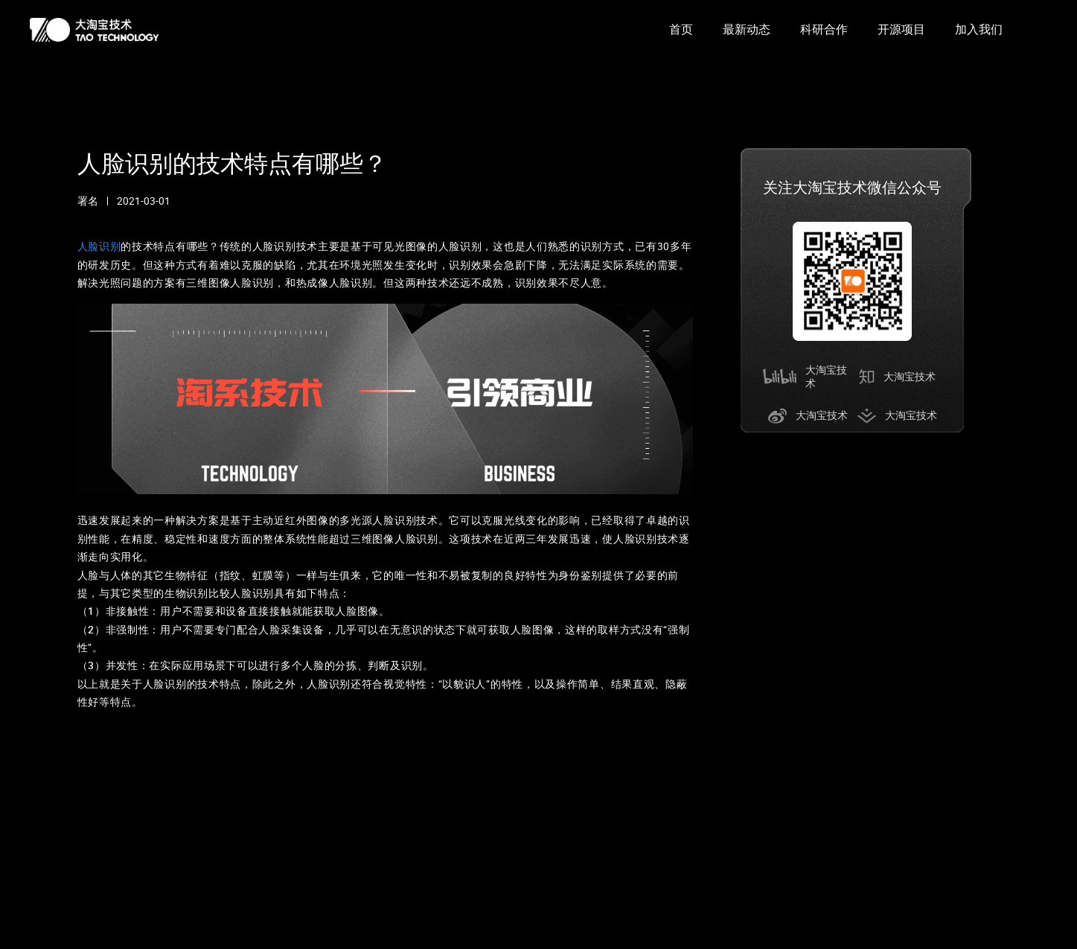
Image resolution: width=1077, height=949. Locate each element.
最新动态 (746, 29)
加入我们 (979, 29)
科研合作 (824, 29)
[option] (681, 29)
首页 (681, 29)
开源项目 (901, 29)
